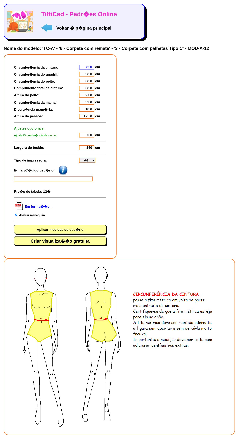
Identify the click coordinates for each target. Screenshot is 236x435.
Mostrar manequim (31, 215)
